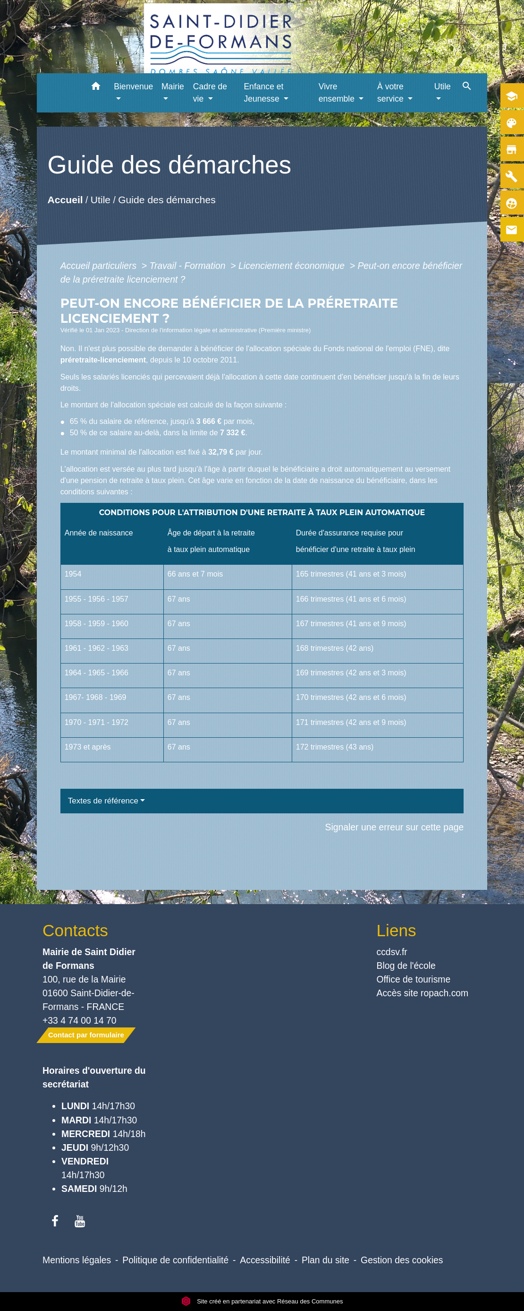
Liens (396, 930)
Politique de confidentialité (175, 1260)
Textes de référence (103, 800)
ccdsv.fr (392, 952)
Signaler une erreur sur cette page (394, 827)
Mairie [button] (172, 86)
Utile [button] (442, 86)
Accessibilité (265, 1260)
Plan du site (325, 1260)
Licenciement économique (292, 265)
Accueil (65, 199)
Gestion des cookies (402, 1260)
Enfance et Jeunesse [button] (263, 93)
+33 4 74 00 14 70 (79, 1020)
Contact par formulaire (86, 1035)
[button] (96, 87)
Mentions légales (76, 1260)
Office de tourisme (414, 979)
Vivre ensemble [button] (338, 93)
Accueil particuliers (99, 265)
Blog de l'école (406, 965)
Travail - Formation (189, 265)
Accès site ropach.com (423, 993)
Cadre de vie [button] (210, 93)
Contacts (75, 930)
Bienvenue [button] (133, 86)
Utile (100, 199)
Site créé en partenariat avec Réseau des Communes (262, 1301)
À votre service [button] (391, 93)
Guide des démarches (167, 199)
